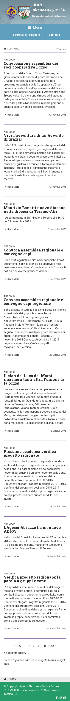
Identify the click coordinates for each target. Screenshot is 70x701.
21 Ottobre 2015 (57, 354)
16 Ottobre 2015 (57, 430)
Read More (13, 114)
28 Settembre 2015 (56, 556)
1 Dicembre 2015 (57, 186)
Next (52, 646)
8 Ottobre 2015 (58, 506)
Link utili (54, 34)
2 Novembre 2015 (57, 279)
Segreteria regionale (26, 34)
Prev (17, 646)
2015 (13, 679)
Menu (35, 27)
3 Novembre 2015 (57, 229)
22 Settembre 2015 (56, 628)
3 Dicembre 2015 (57, 114)
